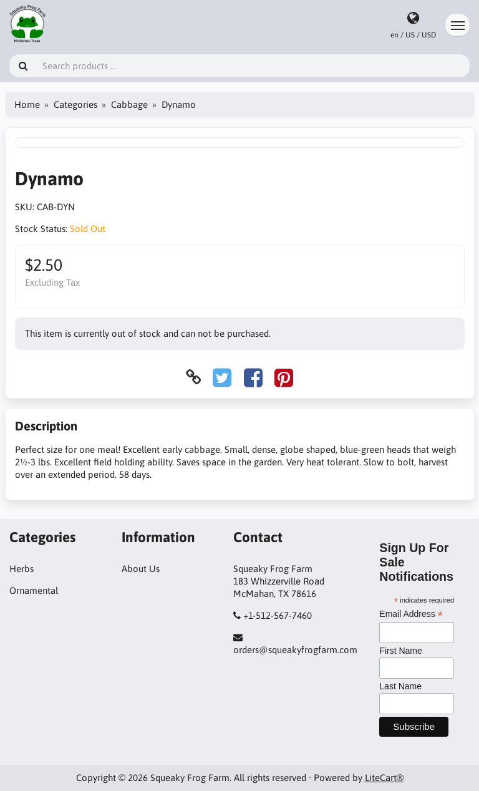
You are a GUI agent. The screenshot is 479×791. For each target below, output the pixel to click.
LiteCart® (384, 777)
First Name (400, 651)
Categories (75, 104)
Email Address (411, 614)
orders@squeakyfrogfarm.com (295, 649)
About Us (141, 568)
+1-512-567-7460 (277, 615)
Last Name (400, 686)
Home (27, 104)
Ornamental (33, 590)
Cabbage (129, 104)
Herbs (21, 568)
